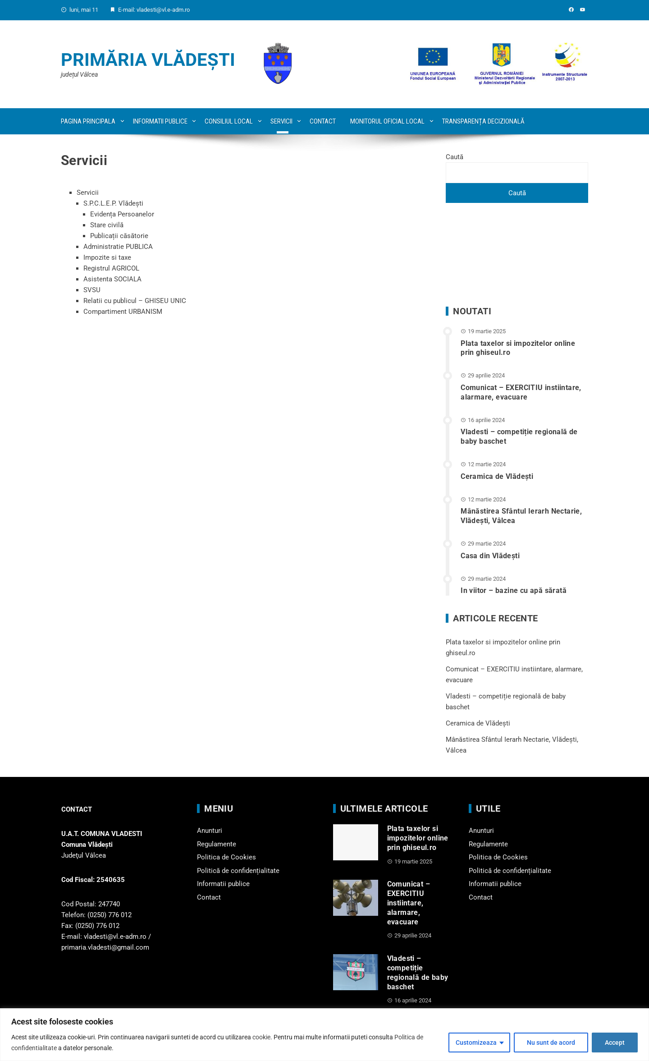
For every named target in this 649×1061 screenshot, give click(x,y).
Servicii (281, 121)
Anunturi (209, 831)
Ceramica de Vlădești (497, 476)
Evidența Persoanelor (122, 214)
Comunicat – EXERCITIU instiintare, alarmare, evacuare (521, 392)
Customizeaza (476, 1042)
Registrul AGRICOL (111, 268)
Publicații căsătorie (119, 236)
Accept (615, 1042)
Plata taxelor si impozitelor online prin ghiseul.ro (417, 838)
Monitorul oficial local (387, 121)
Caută (454, 157)
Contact (323, 121)
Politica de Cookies (226, 857)
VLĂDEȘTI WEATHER (517, 255)
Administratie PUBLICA (118, 247)
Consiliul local (229, 121)
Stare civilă (106, 225)
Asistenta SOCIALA (112, 279)
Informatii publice (160, 121)
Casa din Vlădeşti (490, 555)
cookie (261, 1037)
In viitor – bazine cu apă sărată (514, 590)
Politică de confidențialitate (238, 871)
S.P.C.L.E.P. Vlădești (113, 203)
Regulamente (216, 844)
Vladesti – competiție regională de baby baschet (417, 972)
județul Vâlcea (79, 74)
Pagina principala (88, 121)
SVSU (92, 290)
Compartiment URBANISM (122, 312)
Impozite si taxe (107, 257)
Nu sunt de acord (551, 1042)
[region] (324, 1034)
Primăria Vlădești (148, 59)
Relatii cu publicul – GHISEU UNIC (134, 301)
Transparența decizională (483, 121)
